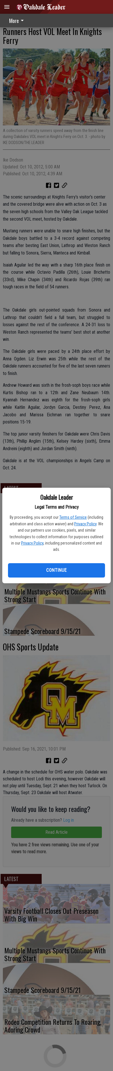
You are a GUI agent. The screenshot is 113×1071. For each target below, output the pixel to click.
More (17, 20)
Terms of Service (73, 517)
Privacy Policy (85, 524)
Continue (56, 570)
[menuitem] (18, 20)
